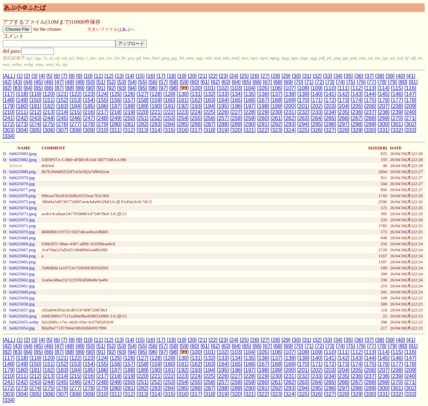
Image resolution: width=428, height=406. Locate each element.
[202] (317, 106)
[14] (129, 76)
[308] (76, 130)
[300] (384, 124)
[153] (76, 100)
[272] (9, 124)
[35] (348, 76)
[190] (156, 106)
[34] (337, 76)
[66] (256, 82)
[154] (89, 100)
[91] (100, 88)
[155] (102, 100)
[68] (278, 82)
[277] (76, 124)
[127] (142, 94)
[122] (76, 94)
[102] (223, 88)
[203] (330, 106)
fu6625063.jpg (21, 273)
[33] (327, 76)
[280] (116, 124)
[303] (9, 130)
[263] (303, 118)
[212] (35, 112)
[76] (361, 82)
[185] (89, 106)
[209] (410, 106)
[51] (100, 82)
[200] (290, 106)
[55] (142, 82)
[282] (142, 124)
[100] (196, 88)
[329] (357, 130)
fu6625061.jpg (21, 285)
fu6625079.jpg (21, 177)
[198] (263, 106)
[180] (22, 106)
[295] (317, 124)
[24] (233, 76)
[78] (382, 82)
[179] (9, 106)
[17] (161, 76)
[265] (330, 118)
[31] (306, 76)
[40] (400, 76)
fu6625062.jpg (21, 279)
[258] (236, 118)
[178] (410, 100)
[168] (277, 100)
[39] (390, 76)
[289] (236, 124)
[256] (210, 118)
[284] (170, 124)
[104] (250, 88)
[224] (196, 112)
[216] (89, 112)
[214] (62, 112)
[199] (277, 106)
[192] (183, 106)
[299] (370, 124)
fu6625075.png (22, 201)
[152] (62, 100)
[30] (296, 76)
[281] (129, 124)
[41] (410, 76)
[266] (343, 118)
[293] (290, 124)
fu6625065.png (22, 261)
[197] (250, 106)
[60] (194, 82)
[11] (98, 76)
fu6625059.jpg (21, 297)
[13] (119, 76)
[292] (277, 124)
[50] (90, 82)
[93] (121, 88)
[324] (290, 130)
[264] (317, 118)
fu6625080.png (22, 171)
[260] (263, 118)
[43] (17, 82)
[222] (170, 112)
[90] (90, 88)
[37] (369, 76)
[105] (263, 88)
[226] (223, 112)
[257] (223, 118)
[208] (397, 106)
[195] (223, 106)
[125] (116, 94)
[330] (370, 130)
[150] (35, 100)
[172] (330, 100)
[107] (290, 88)
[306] (49, 130)
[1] (20, 76)
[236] (357, 112)
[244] (49, 118)
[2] (27, 76)
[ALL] (9, 76)
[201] (303, 106)
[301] (397, 124)
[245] (62, 118)
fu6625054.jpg (21, 327)
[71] (309, 82)
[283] (156, 124)
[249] (116, 118)
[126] (129, 94)
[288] (223, 124)
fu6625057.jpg (21, 309)
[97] (163, 88)
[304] (22, 130)
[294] (303, 124)
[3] (34, 76)
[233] (317, 112)
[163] (210, 100)
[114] (384, 88)
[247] (89, 118)
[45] (38, 82)
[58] (173, 82)
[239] (397, 112)
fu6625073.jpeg (22, 213)
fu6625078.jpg (21, 183)
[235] (343, 112)
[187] (116, 106)
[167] (263, 100)
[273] (22, 124)
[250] (129, 118)
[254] (183, 118)
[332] (397, 130)
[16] (150, 76)
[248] (102, 118)
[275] (49, 124)
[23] (223, 76)
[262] (290, 118)
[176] (384, 100)
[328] (343, 130)
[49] (80, 82)
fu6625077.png (22, 189)
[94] (132, 88)
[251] (142, 118)
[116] (410, 88)
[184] (76, 106)
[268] (370, 118)
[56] (152, 82)
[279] (102, 124)
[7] (64, 76)
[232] (303, 112)
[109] (317, 88)
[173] (343, 100)
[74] (340, 82)
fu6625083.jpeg (22, 153)
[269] (384, 118)
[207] (384, 106)
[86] (49, 88)
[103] (236, 88)
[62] (215, 82)
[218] (116, 112)
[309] (89, 130)
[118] (22, 94)
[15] (140, 76)
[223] (183, 112)
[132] (210, 94)
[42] (7, 82)
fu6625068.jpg (21, 243)
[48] (69, 82)
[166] (250, 100)
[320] (236, 130)
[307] (62, 130)
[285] (183, 124)
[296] (330, 124)
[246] (76, 118)
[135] (250, 94)
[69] (288, 82)
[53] (121, 82)
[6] (57, 76)
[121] (62, 94)
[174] (357, 100)
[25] (244, 76)
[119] (35, 94)
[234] (330, 112)
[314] (156, 130)
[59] (184, 82)
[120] (49, 94)
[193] (196, 106)
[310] (102, 130)
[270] (397, 118)
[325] (303, 130)
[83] (17, 88)
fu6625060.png (22, 291)
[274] (35, 124)
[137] (277, 94)
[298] (357, 124)
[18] (171, 76)
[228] (250, 112)
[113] (370, 88)
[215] (76, 112)
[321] (250, 130)
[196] (236, 106)
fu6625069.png (22, 237)
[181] (35, 106)
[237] (370, 112)
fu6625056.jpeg (22, 315)
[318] (210, 130)
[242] (22, 118)
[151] (49, 100)
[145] (384, 94)
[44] (27, 82)
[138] (290, 94)
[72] (319, 82)
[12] (108, 76)
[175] (370, 100)
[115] (397, 88)
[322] (263, 130)
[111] (343, 88)
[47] (59, 82)
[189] (142, 106)
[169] (290, 100)
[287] (210, 124)
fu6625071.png (22, 225)
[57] (163, 82)
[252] (156, 118)
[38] (379, 76)
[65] (246, 82)
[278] (89, 124)
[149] (22, 100)
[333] (410, 130)
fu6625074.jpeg (22, 207)
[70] (298, 82)
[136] (263, 94)
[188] (129, 106)
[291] (263, 124)
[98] (173, 88)
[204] (343, 106)
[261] (277, 118)
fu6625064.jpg (21, 267)
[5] (49, 76)
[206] (370, 106)
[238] (384, 112)
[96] (152, 88)
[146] (397, 94)
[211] (22, 112)
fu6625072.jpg (21, 219)
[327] (330, 130)
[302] (410, 124)
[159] (156, 100)
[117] (9, 94)
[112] (357, 88)
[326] (317, 130)
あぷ (126, 29)
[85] (38, 88)
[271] (410, 118)
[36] (358, 76)
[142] (343, 94)
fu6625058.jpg (21, 303)
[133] (223, 94)
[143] (357, 94)
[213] (49, 112)
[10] (88, 76)
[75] (350, 82)
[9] (79, 76)
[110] (330, 88)
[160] (170, 100)
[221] (156, 112)
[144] (370, 94)
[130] (183, 94)
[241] (9, 118)
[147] (410, 94)
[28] (275, 76)
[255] (196, 118)
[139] (303, 94)
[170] (303, 100)
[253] (170, 118)
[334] (9, 136)
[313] (142, 130)
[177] (397, 100)
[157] (129, 100)
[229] (263, 112)
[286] (196, 124)
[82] (7, 88)
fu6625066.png (22, 255)
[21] (202, 76)
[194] (210, 106)
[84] (27, 88)
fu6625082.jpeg (22, 159)
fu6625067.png (22, 249)
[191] (170, 106)
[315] (170, 130)
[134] (236, 94)
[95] (142, 88)
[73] (329, 82)
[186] (102, 106)
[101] (210, 88)
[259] (250, 118)
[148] (9, 100)
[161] (183, 100)
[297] (343, 124)
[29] (286, 76)
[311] (116, 130)
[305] (35, 130)
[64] (236, 82)
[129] (170, 94)
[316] (183, 130)
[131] (196, 94)
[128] (156, 94)
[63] (225, 82)
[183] (62, 106)
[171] (317, 100)
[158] (142, 100)
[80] (402, 82)
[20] (192, 76)
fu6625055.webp (23, 321)
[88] (69, 88)
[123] (89, 94)
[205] (357, 106)
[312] (129, 130)
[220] (142, 112)
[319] (223, 130)
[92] (111, 88)
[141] (330, 94)
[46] (49, 82)
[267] (357, 118)
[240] (410, 112)
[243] (35, 118)
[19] (181, 76)
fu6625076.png (22, 195)
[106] (277, 88)
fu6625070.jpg (21, 231)
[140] (317, 94)
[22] (213, 76)
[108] (303, 88)
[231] (290, 112)
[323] (277, 130)
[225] (210, 112)
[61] (205, 82)
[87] (59, 88)
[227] (236, 112)
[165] (236, 100)
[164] (223, 100)
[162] (196, 100)
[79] (392, 82)
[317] (196, 130)
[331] (384, 130)
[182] (49, 106)
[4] (42, 76)
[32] (317, 76)
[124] (102, 94)
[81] (413, 82)
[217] (102, 112)
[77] (371, 82)
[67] (267, 82)
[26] (254, 76)
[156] (116, 100)
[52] (111, 82)
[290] (250, 124)
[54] (132, 82)
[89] (80, 88)
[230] (277, 112)
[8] (72, 76)
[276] (62, 124)
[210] (9, 112)
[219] (129, 112)
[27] (265, 76)
